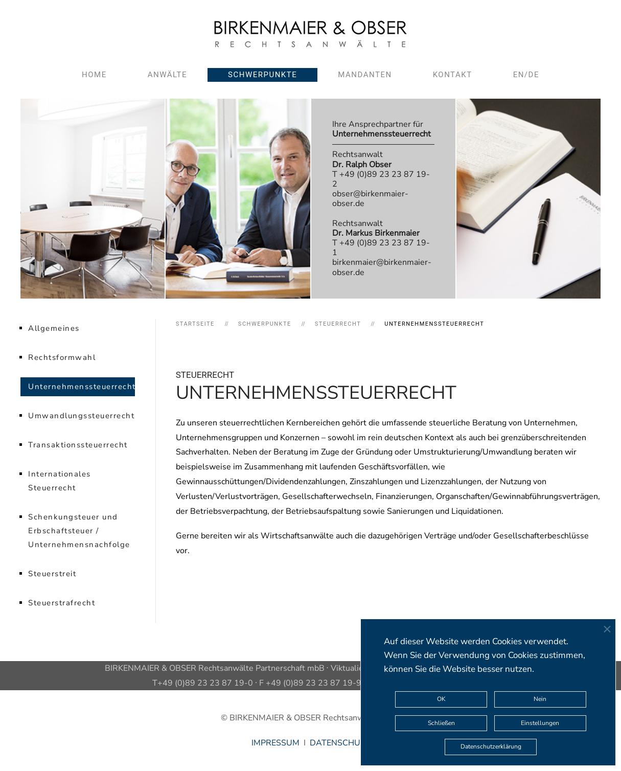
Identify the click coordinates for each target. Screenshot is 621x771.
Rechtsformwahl (62, 357)
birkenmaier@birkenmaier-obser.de (381, 267)
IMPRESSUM (275, 743)
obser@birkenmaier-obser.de (370, 198)
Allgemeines (54, 328)
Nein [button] (540, 699)
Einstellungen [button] (540, 723)
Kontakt (452, 74)
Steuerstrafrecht (61, 603)
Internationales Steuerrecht (59, 481)
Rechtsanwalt (362, 159)
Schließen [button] (441, 723)
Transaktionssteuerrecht (78, 445)
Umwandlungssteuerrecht (81, 416)
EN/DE (526, 74)
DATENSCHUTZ (340, 743)
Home (94, 74)
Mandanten (365, 74)
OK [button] (441, 699)
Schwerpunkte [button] (262, 74)
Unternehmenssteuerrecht (81, 386)
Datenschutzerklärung (491, 746)
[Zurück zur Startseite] (310, 34)
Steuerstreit (52, 574)
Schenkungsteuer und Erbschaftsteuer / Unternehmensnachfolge (79, 531)
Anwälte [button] (167, 74)
